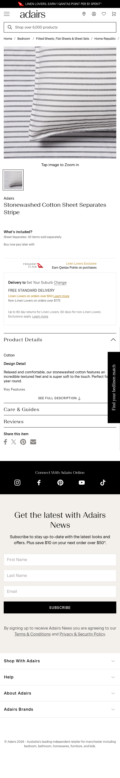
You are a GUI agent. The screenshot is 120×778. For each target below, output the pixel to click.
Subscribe (60, 608)
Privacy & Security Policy (82, 634)
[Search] (10, 28)
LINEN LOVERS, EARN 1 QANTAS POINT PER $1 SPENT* (63, 4)
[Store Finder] (83, 14)
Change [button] (60, 283)
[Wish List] (103, 14)
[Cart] (113, 14)
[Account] (93, 14)
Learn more (61, 296)
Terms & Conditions (32, 634)
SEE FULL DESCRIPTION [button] (60, 398)
